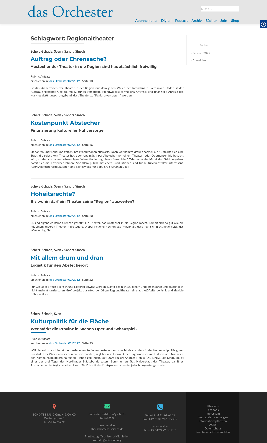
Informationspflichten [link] (213, 421)
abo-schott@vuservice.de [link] (107, 429)
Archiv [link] (197, 20)
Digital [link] (166, 20)
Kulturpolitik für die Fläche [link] (70, 321)
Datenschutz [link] (213, 428)
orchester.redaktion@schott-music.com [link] (107, 415)
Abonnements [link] (146, 20)
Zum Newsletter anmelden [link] (213, 432)
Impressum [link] (213, 413)
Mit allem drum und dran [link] (67, 257)
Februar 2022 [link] (201, 53)
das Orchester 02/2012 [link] (64, 81)
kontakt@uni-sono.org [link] (107, 440)
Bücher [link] (211, 20)
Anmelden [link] (199, 60)
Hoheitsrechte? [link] (53, 194)
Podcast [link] (181, 20)
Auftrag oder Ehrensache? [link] (69, 59)
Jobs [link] (224, 20)
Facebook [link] (213, 409)
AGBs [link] (212, 424)
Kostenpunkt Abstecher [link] (65, 122)
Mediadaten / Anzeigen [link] (213, 417)
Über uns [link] (213, 406)
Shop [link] (235, 20)
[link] (70, 9)
